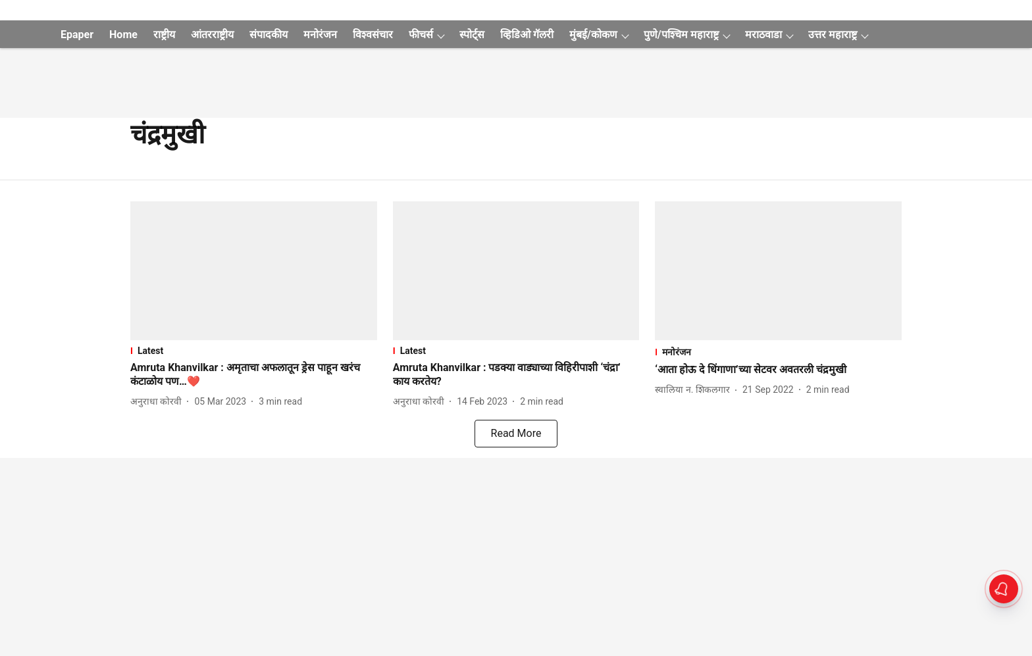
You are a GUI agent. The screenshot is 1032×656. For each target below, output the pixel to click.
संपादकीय (268, 34)
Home (123, 34)
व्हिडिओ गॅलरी (527, 34)
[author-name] (158, 402)
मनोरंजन (320, 34)
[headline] (253, 375)
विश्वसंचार (373, 34)
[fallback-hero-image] (253, 270)
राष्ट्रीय (164, 34)
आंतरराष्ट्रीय (212, 34)
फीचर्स (421, 34)
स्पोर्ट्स (471, 34)
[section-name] (253, 350)
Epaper (77, 34)
